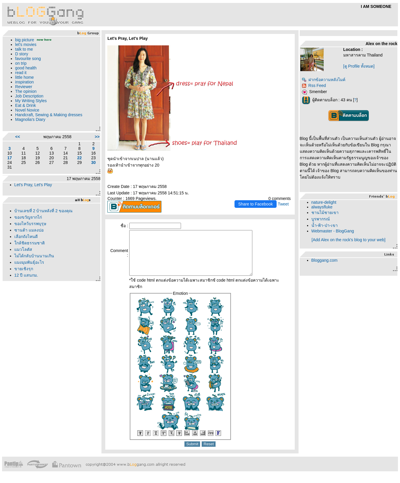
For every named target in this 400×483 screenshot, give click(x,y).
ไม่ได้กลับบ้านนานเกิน (34, 256)
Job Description (29, 96)
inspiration (24, 82)
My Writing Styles (31, 100)
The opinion (26, 91)
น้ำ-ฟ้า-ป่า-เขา (324, 225)
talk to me (24, 49)
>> (97, 136)
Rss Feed (314, 85)
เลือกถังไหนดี (26, 236)
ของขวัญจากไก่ (28, 217)
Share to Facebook (255, 204)
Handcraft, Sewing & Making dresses (48, 114)
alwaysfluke (321, 207)
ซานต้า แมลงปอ (29, 230)
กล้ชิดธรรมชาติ (29, 243)
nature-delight (324, 202)
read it (21, 72)
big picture (24, 39)
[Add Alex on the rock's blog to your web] (349, 239)
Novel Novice (27, 110)
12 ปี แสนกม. (26, 275)
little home (24, 77)
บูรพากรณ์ (320, 219)
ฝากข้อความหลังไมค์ (323, 79)
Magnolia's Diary (30, 119)
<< (17, 136)
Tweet (283, 204)
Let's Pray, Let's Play (33, 184)
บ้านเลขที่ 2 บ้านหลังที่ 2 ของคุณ (43, 210)
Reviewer (23, 86)
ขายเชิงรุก (23, 268)
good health (26, 68)
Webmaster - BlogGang (332, 231)
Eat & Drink (25, 105)
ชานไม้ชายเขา (325, 212)
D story (21, 54)
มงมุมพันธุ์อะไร (29, 262)
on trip (21, 63)
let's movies (26, 44)
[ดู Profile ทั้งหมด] (359, 66)
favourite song (28, 58)
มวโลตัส (23, 249)
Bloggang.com (324, 260)
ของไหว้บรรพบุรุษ (30, 223)
